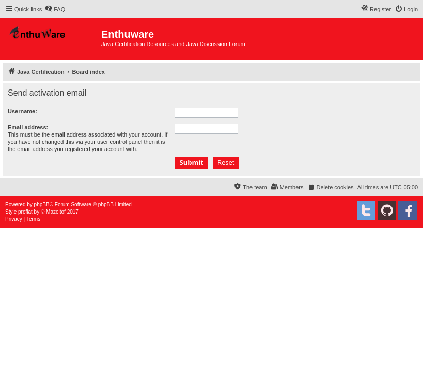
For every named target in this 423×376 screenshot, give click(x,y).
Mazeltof (56, 212)
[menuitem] (54, 9)
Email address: (28, 127)
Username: (22, 111)
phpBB (42, 204)
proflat (25, 212)
